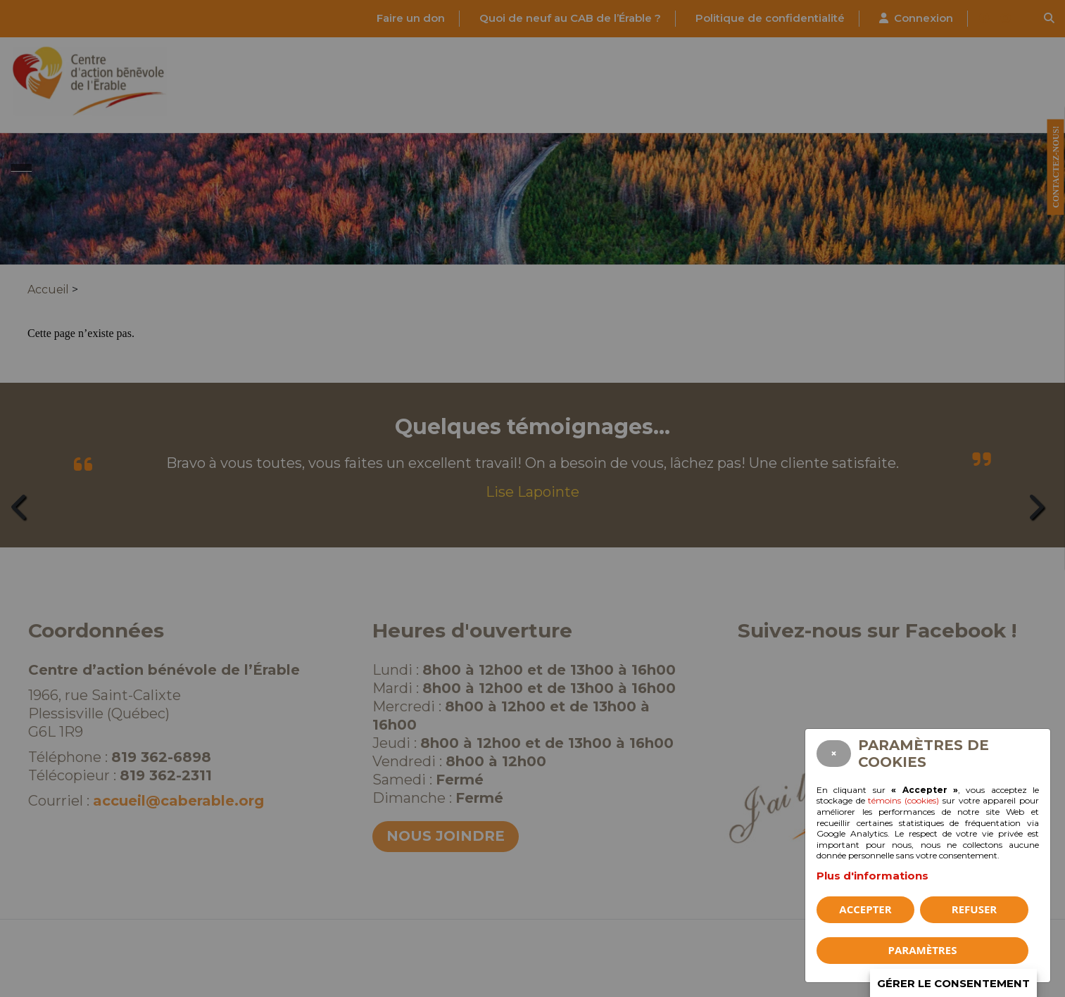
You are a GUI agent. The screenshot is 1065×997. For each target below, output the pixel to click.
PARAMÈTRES (922, 950)
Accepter (865, 909)
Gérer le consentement (953, 983)
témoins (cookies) (903, 800)
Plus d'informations (872, 875)
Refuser (974, 909)
